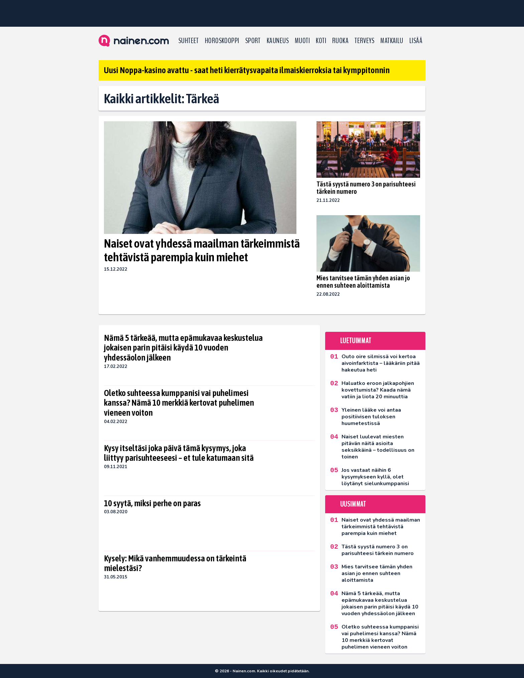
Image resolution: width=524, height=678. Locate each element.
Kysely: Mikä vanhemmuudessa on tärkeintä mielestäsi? (175, 563)
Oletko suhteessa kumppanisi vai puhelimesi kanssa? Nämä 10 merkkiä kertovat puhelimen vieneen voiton (179, 403)
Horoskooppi (222, 41)
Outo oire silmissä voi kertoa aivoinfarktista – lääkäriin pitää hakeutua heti (381, 363)
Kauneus (278, 41)
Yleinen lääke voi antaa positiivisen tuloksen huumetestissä (371, 416)
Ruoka (340, 41)
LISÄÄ (415, 41)
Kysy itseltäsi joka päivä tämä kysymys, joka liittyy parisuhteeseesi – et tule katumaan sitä (179, 453)
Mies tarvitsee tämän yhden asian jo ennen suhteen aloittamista (363, 281)
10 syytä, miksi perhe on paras (152, 503)
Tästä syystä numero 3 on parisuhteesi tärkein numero (366, 187)
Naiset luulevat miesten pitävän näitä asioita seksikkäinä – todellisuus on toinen (378, 446)
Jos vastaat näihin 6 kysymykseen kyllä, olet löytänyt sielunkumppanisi (375, 476)
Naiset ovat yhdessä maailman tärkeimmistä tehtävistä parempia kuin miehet (202, 250)
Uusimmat (353, 504)
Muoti (302, 41)
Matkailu (391, 41)
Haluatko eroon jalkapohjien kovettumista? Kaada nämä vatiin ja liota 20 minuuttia (378, 390)
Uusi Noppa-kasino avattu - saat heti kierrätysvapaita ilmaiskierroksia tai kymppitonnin (247, 70)
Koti (321, 41)
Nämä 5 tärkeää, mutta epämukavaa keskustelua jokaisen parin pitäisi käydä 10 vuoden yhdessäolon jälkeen (183, 348)
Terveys (364, 41)
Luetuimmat (355, 341)
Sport (253, 41)
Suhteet (188, 41)
